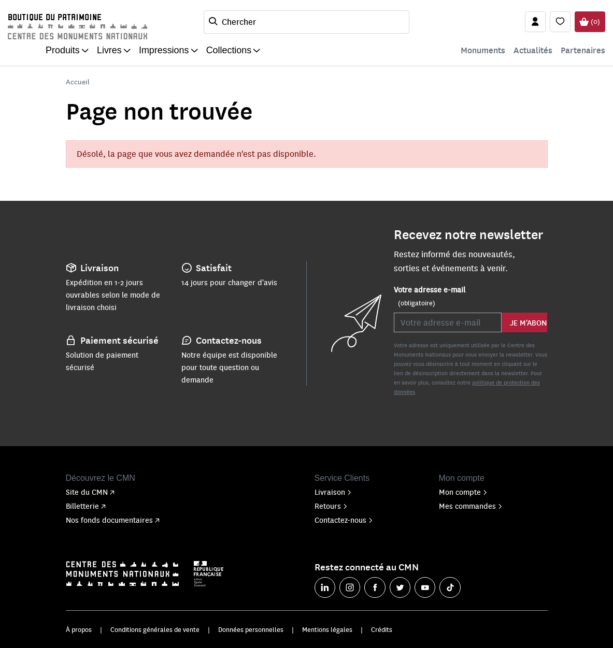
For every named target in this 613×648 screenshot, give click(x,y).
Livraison (333, 492)
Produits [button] (63, 50)
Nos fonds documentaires (113, 519)
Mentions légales (327, 629)
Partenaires (583, 50)
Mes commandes (471, 505)
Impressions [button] (164, 50)
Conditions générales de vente (154, 629)
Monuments (483, 50)
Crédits (381, 629)
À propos (79, 629)
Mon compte (463, 492)
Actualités (533, 50)
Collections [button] (229, 50)
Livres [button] (109, 50)
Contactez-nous (344, 519)
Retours (331, 505)
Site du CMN (90, 492)
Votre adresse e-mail (429, 296)
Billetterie (86, 505)
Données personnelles (250, 629)
